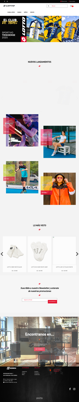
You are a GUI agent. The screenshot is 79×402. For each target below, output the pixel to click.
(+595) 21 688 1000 (8, 380)
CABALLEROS (11, 12)
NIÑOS (26, 12)
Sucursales (72, 1)
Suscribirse (52, 301)
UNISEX (32, 12)
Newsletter (63, 1)
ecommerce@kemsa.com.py (10, 382)
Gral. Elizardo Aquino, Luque (10, 379)
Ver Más (46, 193)
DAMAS (19, 12)
